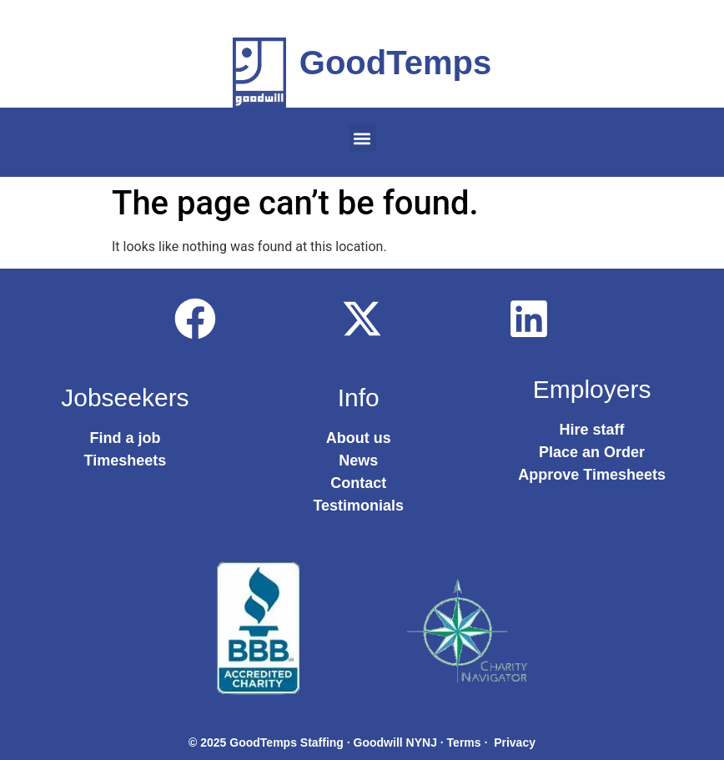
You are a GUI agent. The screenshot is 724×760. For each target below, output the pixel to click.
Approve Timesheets (592, 474)
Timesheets (125, 460)
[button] (362, 138)
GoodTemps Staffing (286, 742)
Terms (464, 742)
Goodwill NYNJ (395, 742)
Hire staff (592, 429)
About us (358, 438)
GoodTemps (395, 62)
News (358, 460)
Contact (358, 483)
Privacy (514, 742)
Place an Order (592, 452)
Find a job (124, 438)
